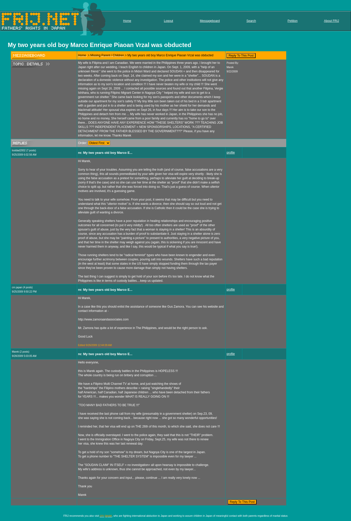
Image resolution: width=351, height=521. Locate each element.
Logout (168, 21)
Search (251, 21)
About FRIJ (331, 21)
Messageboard (210, 21)
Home (127, 21)
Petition (292, 21)
